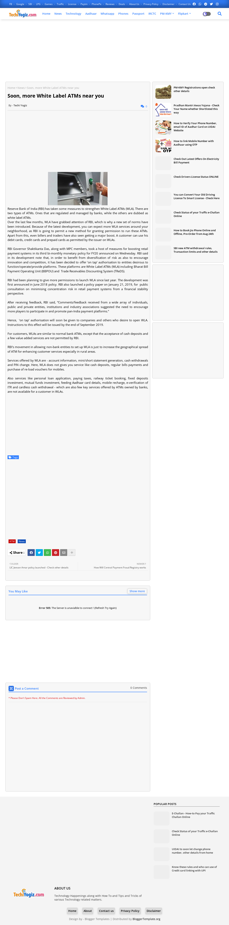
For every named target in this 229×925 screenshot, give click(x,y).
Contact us (185, 4)
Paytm (84, 4)
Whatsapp (107, 13)
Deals (122, 4)
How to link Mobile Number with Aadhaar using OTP (194, 142)
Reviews (110, 4)
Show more (137, 591)
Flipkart (183, 13)
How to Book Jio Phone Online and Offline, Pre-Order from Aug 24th (195, 232)
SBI (30, 4)
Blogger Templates (97, 919)
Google (20, 4)
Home (46, 13)
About (88, 911)
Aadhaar (91, 13)
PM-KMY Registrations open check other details (194, 89)
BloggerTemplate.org (146, 919)
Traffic (60, 4)
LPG (38, 4)
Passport (138, 13)
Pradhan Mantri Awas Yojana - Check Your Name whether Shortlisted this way (196, 109)
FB (11, 4)
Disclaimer (169, 4)
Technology (73, 13)
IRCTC (152, 13)
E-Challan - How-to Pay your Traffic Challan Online (193, 815)
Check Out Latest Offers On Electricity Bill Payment (196, 160)
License (72, 4)
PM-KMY (165, 13)
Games (49, 4)
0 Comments (138, 688)
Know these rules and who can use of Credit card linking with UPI (194, 868)
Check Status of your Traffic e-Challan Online (196, 214)
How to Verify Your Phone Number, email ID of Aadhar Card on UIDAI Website (195, 126)
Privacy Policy (151, 4)
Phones (123, 13)
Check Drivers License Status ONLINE (196, 176)
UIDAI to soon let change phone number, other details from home (192, 850)
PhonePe (97, 4)
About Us (134, 4)
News (58, 13)
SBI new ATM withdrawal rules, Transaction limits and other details (195, 249)
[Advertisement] (114, 51)
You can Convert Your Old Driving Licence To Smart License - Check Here (196, 196)
